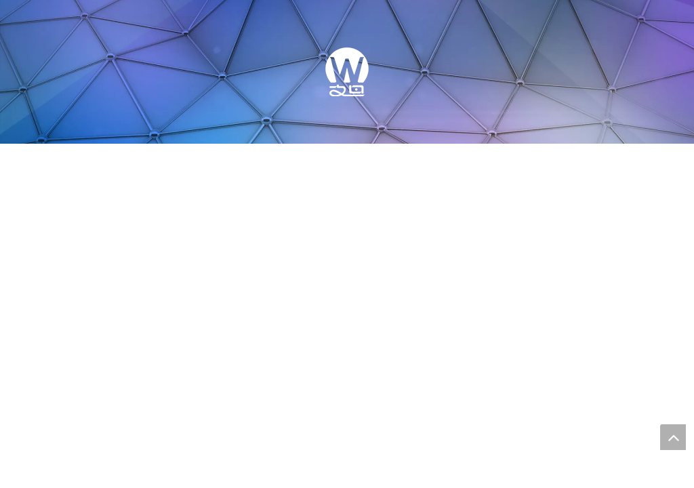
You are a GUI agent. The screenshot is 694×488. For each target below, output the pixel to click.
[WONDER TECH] (347, 71)
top (673, 437)
